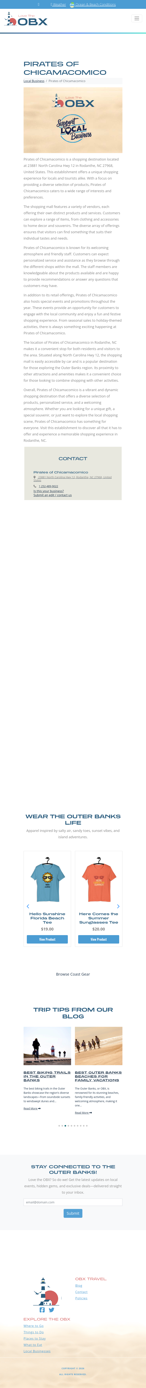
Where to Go (34, 1326)
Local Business (34, 81)
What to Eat (33, 1345)
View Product (47, 939)
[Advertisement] (73, 551)
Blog (78, 1285)
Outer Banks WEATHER (73, 1243)
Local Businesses (37, 1351)
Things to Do (34, 1332)
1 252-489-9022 (48, 486)
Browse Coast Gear (73, 974)
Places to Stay (35, 1338)
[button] (118, 906)
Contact (81, 1292)
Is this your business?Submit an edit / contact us (53, 493)
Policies (81, 1298)
